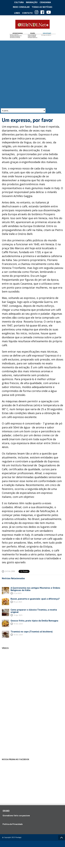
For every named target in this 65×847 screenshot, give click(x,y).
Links (17, 13)
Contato (27, 13)
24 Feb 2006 (10, 571)
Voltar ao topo (61, 837)
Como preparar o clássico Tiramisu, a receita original (34, 610)
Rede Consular (21, 7)
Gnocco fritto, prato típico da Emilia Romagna (34, 620)
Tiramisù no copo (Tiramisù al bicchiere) (32, 631)
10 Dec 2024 (18, 624)
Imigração (31, 2)
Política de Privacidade (13, 824)
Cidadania (45, 2)
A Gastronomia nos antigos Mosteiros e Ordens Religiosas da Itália (35, 589)
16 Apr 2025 (17, 615)
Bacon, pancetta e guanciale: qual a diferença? (35, 598)
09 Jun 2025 (17, 602)
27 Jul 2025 (17, 593)
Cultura (19, 2)
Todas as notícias (42, 7)
